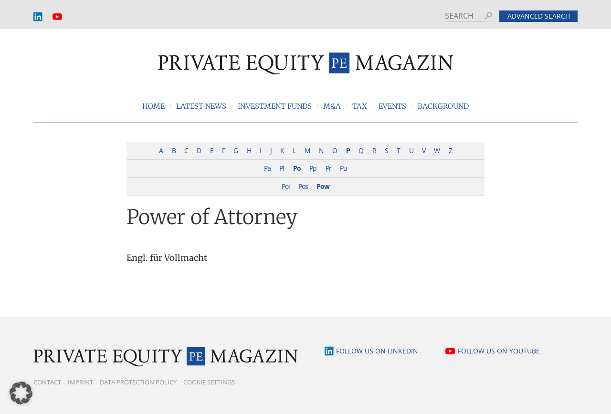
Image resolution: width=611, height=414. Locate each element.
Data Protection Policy (138, 382)
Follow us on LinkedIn (377, 350)
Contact (47, 382)
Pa (267, 168)
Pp (312, 168)
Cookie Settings (209, 382)
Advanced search (538, 16)
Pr (328, 168)
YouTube (57, 17)
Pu (343, 168)
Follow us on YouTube (499, 350)
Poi (286, 186)
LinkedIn (38, 17)
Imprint (80, 382)
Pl (281, 168)
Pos (303, 186)
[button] (21, 393)
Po (297, 168)
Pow (322, 186)
